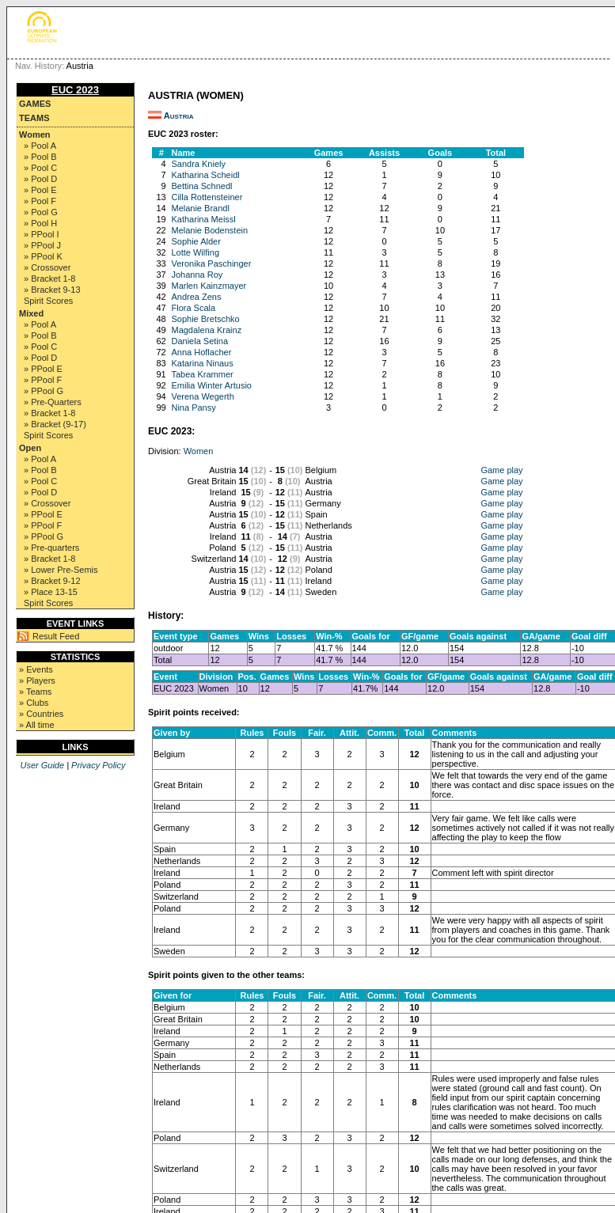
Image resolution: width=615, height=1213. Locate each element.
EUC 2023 (75, 90)
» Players (37, 680)
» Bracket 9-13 (52, 289)
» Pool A (40, 145)
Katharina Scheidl (205, 175)
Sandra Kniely (198, 164)
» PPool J (42, 245)
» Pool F (40, 201)
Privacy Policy (98, 765)
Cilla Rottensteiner (206, 197)
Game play (501, 470)
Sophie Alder (195, 241)
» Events (36, 669)
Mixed (31, 313)
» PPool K (43, 256)
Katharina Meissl (203, 219)
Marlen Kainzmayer (208, 285)
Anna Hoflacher (201, 352)
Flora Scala (193, 308)
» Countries (41, 713)
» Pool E (40, 190)
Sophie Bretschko (205, 319)
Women (35, 134)
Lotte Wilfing (195, 252)
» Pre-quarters (51, 547)
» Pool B (40, 156)
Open (30, 448)
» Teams (35, 691)
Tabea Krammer (202, 374)
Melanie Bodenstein (209, 230)
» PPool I (41, 234)
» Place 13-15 (51, 592)
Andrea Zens (196, 296)
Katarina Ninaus (202, 363)
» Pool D (40, 179)
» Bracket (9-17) (55, 424)
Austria (179, 115)
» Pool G (41, 212)
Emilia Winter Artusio (211, 385)
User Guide (42, 765)
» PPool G (43, 391)
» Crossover (47, 267)
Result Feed (55, 636)
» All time (37, 725)
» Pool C (40, 167)
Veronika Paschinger (211, 263)
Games (35, 103)
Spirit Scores (48, 300)
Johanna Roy (196, 274)
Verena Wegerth (202, 396)
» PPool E (43, 368)
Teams (34, 118)
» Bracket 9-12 (52, 581)
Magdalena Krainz (206, 330)
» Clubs (33, 702)
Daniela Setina (199, 341)
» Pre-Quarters (53, 402)
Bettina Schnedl (201, 186)
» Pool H (40, 223)
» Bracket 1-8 (49, 278)
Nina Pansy (193, 407)
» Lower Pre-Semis (61, 569)
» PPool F (43, 380)
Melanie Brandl (200, 208)
